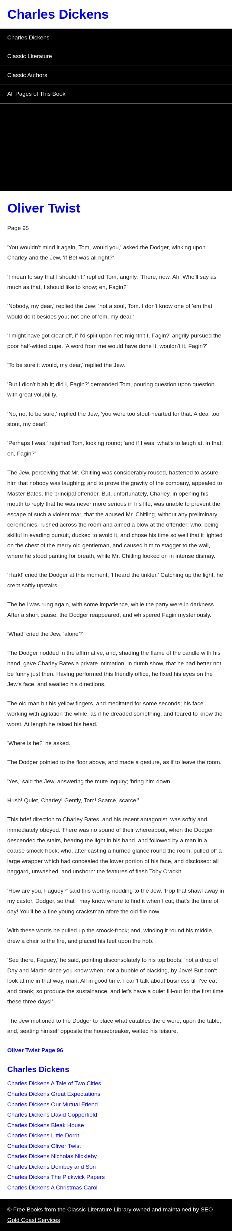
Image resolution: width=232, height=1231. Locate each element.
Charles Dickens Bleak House (45, 1125)
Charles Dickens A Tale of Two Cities (54, 1083)
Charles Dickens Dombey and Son (51, 1167)
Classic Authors (27, 75)
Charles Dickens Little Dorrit (43, 1135)
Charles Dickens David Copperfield (52, 1114)
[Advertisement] (116, 149)
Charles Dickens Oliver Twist (44, 1146)
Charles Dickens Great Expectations (53, 1094)
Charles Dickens (58, 14)
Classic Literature (29, 56)
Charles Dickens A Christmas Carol (52, 1187)
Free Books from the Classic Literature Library (72, 1209)
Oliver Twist (43, 208)
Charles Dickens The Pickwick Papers (56, 1177)
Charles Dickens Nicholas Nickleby (52, 1156)
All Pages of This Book (36, 94)
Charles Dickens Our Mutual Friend (52, 1104)
